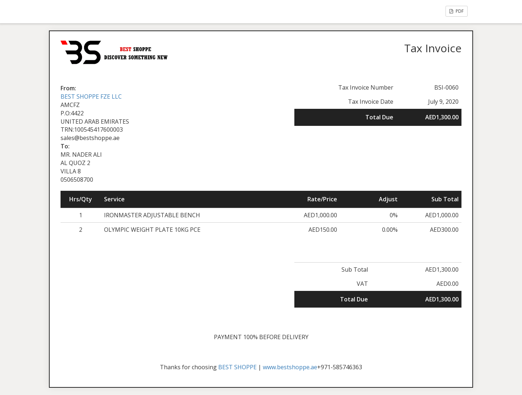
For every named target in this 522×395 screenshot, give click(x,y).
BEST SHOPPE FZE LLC (91, 96)
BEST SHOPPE (237, 367)
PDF (457, 11)
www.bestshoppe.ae (290, 367)
